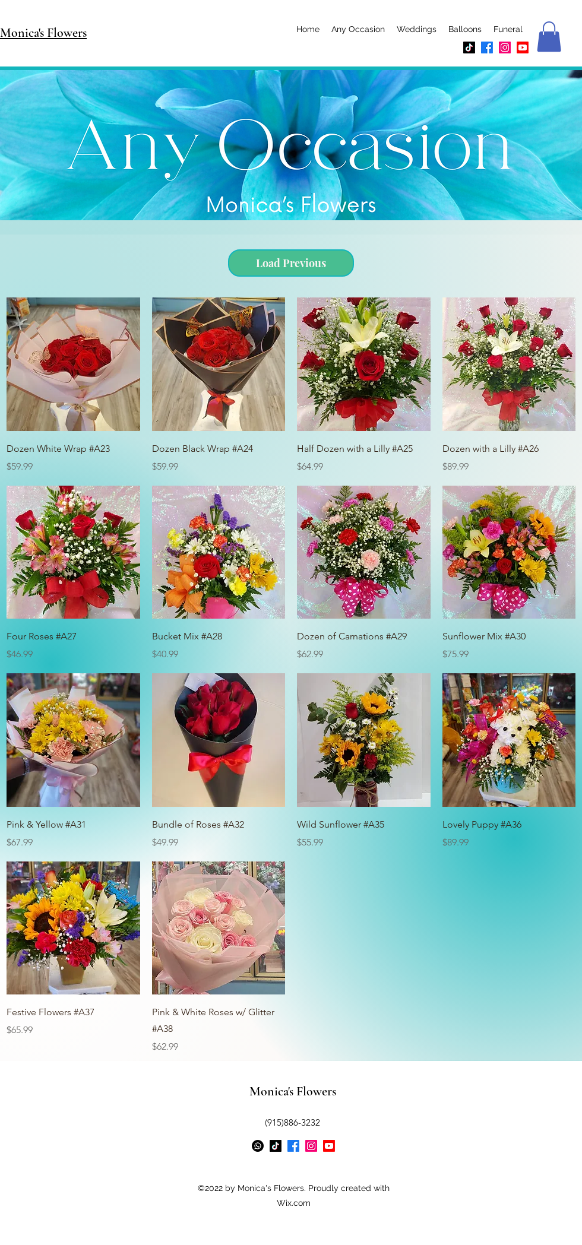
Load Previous (291, 263)
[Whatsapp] (258, 1146)
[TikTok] (469, 47)
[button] (549, 36)
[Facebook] (487, 47)
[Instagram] (505, 47)
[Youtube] (523, 47)
